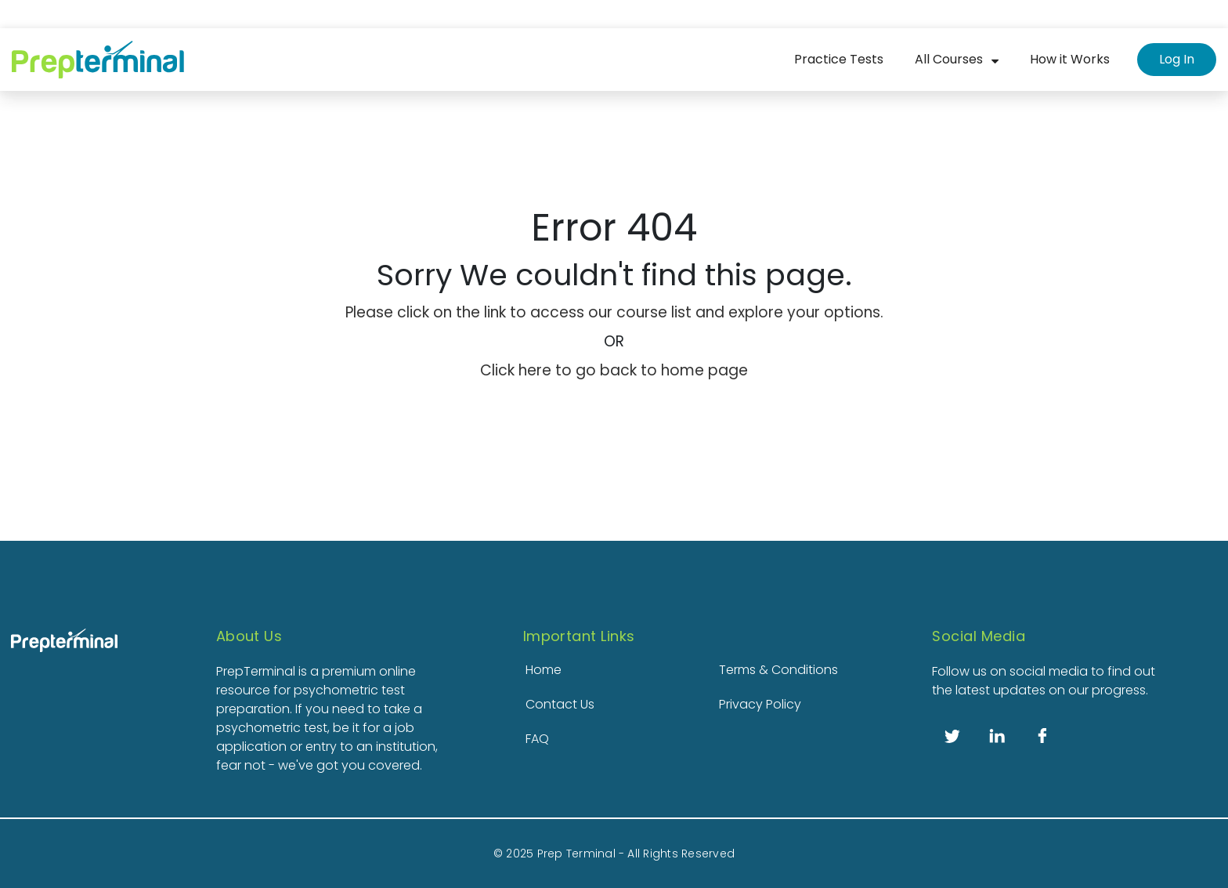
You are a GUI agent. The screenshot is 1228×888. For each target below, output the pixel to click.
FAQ (537, 739)
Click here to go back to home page (614, 370)
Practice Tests (838, 59)
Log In (1176, 59)
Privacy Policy (760, 704)
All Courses (949, 59)
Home (544, 670)
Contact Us (560, 704)
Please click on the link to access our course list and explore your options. (614, 312)
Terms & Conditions (778, 670)
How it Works (1070, 59)
